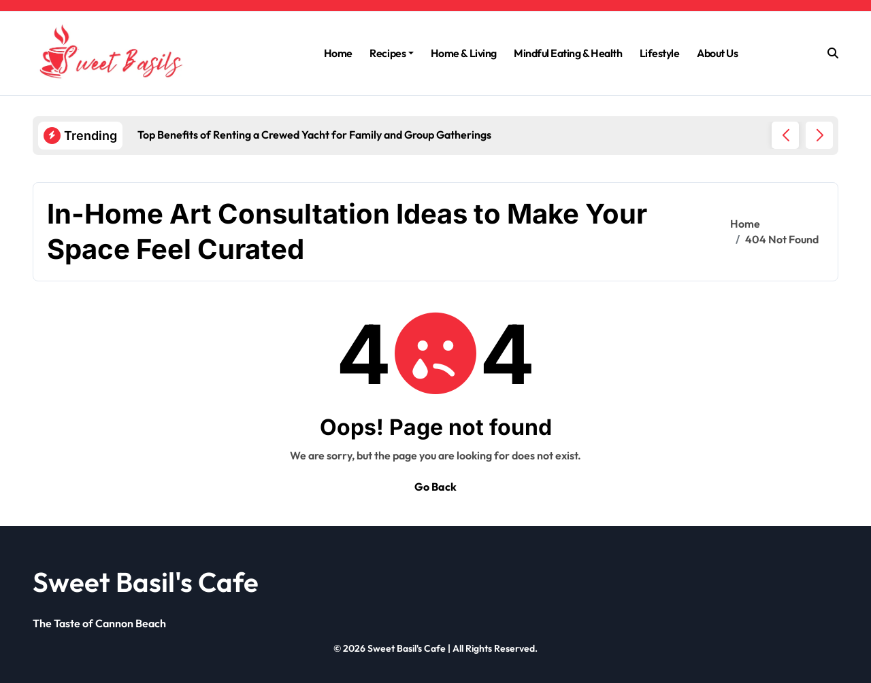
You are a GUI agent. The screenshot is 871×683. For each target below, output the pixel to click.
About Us (717, 53)
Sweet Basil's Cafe (146, 582)
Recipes (391, 53)
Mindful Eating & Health (568, 53)
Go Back (435, 486)
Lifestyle (660, 53)
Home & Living (464, 53)
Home (338, 53)
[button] (819, 135)
